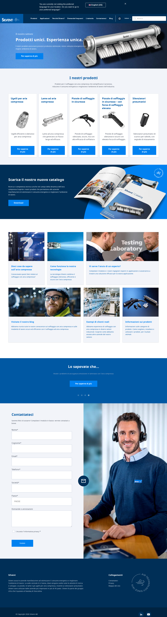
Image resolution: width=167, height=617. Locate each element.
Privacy (111, 579)
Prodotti (34, 18)
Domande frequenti (75, 18)
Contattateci (101, 18)
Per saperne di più (30, 56)
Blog (111, 18)
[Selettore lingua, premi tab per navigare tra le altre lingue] (127, 18)
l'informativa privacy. (31, 532)
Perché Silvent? (58, 18)
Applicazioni (45, 18)
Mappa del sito (114, 581)
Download (19, 203)
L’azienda (89, 18)
